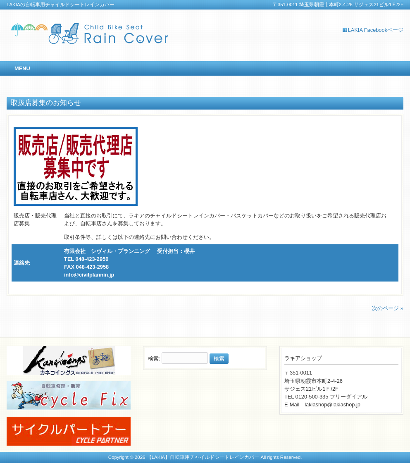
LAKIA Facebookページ (375, 30)
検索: (154, 359)
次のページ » (387, 308)
